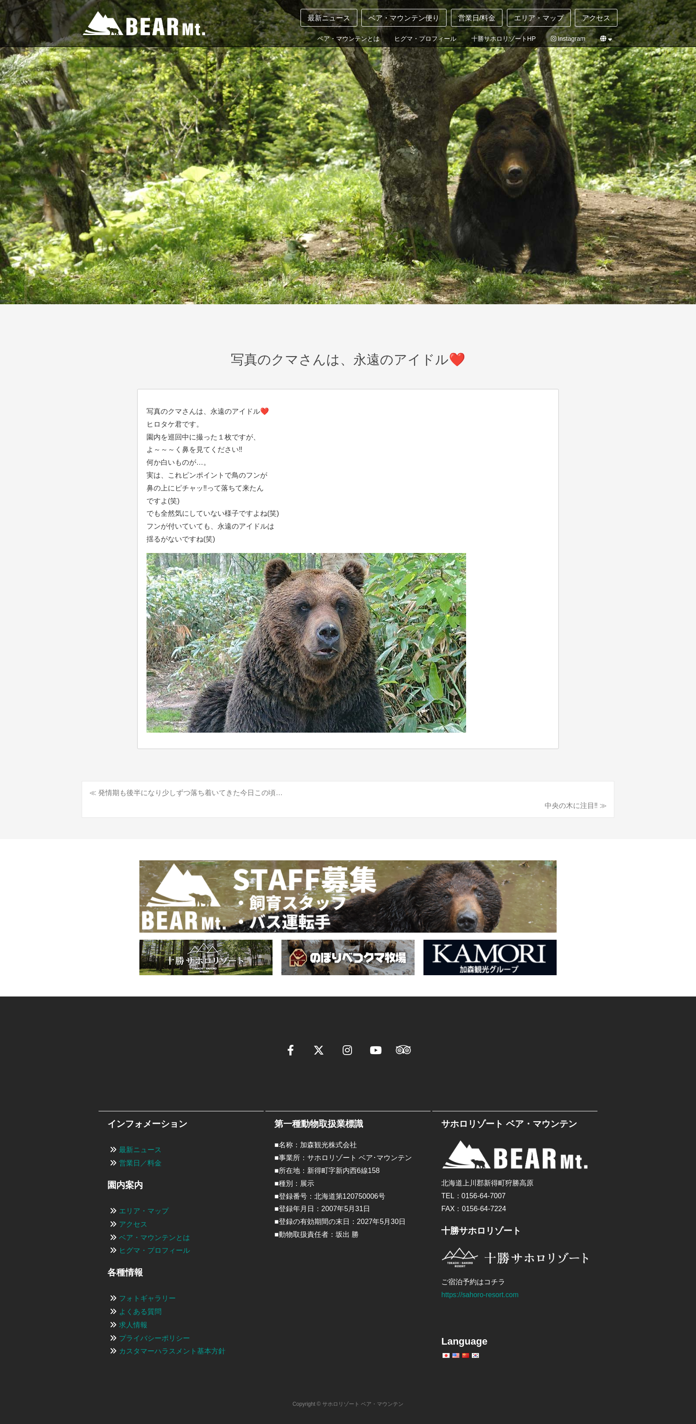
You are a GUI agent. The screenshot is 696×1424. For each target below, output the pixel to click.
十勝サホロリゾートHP (503, 38)
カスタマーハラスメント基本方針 (172, 1351)
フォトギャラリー (147, 1298)
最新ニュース (329, 18)
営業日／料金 (140, 1163)
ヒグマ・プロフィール (425, 38)
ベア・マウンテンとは (348, 38)
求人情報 (133, 1325)
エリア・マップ (539, 18)
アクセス (596, 18)
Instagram (568, 38)
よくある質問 (140, 1312)
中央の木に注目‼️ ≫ (576, 805)
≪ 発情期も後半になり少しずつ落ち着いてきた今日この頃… (186, 792)
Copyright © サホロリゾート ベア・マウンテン (348, 1404)
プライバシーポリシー (154, 1338)
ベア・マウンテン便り (403, 18)
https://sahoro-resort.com (480, 1294)
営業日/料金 (476, 18)
